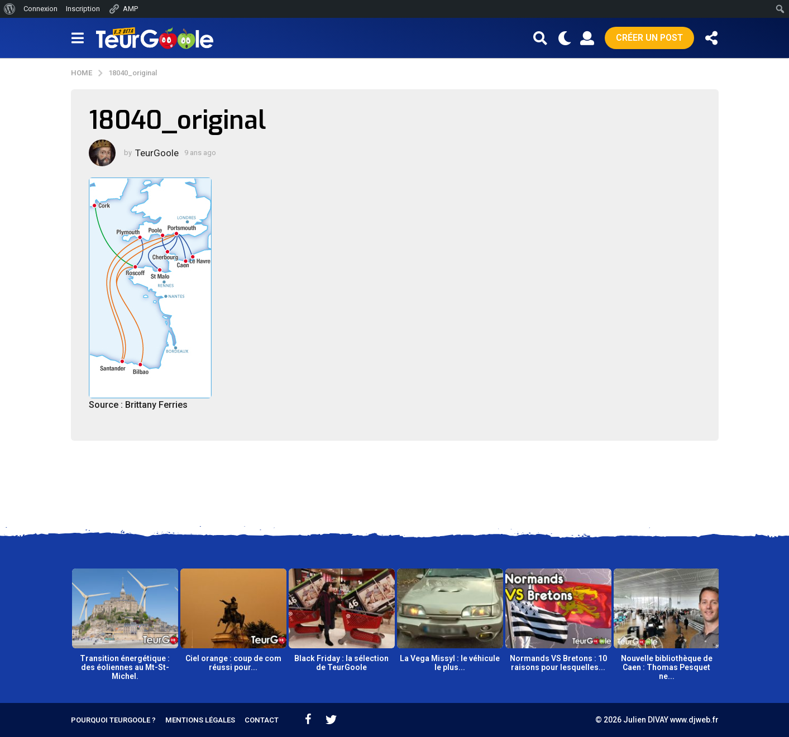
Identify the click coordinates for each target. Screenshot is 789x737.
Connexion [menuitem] (40, 8)
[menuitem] (10, 9)
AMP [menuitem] (123, 9)
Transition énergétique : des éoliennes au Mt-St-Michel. (125, 667)
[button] (78, 38)
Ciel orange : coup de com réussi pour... (233, 663)
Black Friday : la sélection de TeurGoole (341, 663)
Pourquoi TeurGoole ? (113, 720)
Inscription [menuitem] (83, 8)
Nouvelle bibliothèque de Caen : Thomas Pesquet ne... (667, 667)
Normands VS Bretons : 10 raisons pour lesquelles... (558, 663)
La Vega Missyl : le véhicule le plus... (450, 663)
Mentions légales (200, 720)
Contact (262, 720)
